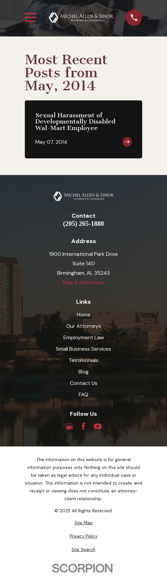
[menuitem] (83, 523)
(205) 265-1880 (83, 223)
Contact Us (83, 383)
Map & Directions (83, 282)
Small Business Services (83, 348)
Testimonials (83, 360)
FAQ (83, 394)
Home (84, 314)
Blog (83, 371)
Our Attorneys (83, 326)
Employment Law (83, 337)
